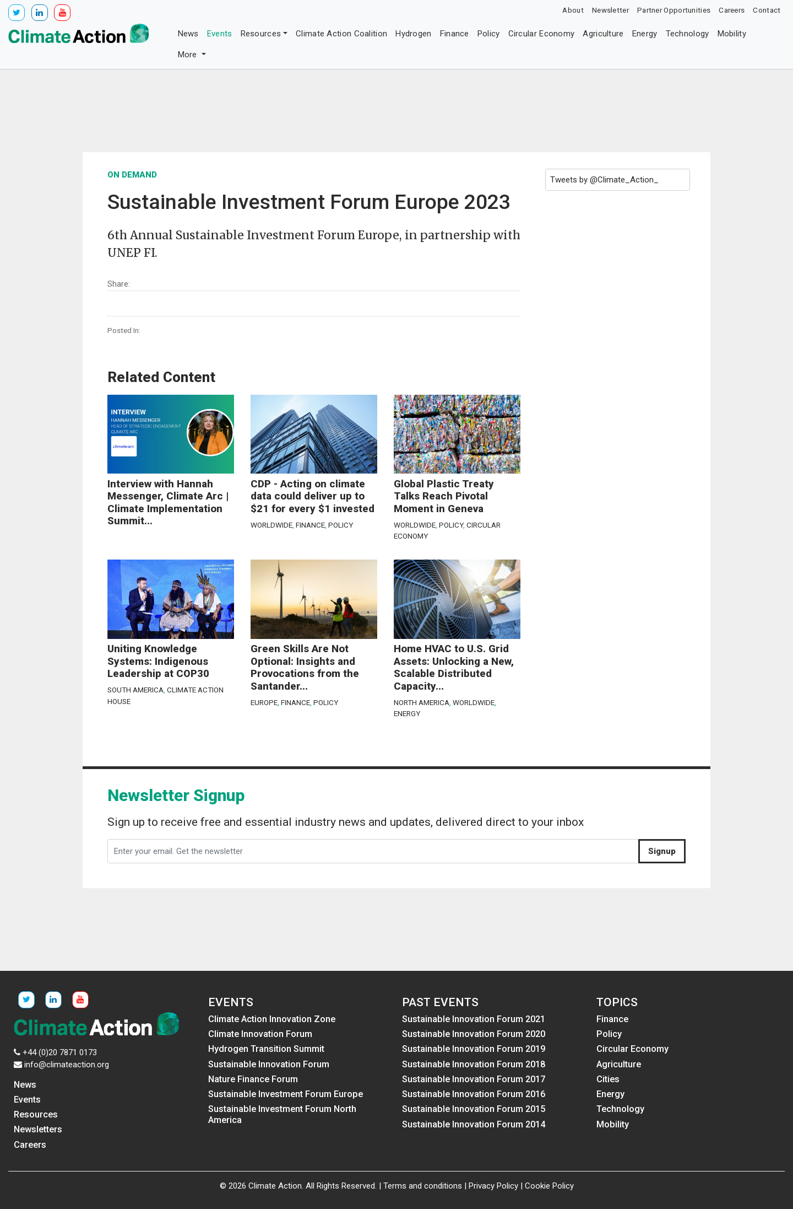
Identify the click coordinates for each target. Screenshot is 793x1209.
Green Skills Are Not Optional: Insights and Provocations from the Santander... (305, 667)
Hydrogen (413, 34)
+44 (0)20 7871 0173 (60, 1052)
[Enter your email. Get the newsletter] (373, 851)
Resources (261, 34)
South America (135, 689)
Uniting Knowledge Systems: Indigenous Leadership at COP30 (158, 661)
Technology (687, 34)
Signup (662, 851)
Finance (454, 34)
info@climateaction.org (66, 1065)
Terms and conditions (422, 1186)
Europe (264, 702)
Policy (488, 34)
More (189, 55)
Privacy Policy (493, 1186)
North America (421, 702)
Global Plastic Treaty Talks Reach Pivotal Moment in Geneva (444, 496)
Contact (766, 10)
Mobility (732, 34)
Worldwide (271, 524)
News (188, 34)
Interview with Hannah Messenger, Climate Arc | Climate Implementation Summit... (168, 503)
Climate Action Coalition (341, 34)
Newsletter (610, 10)
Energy (645, 34)
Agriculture (603, 34)
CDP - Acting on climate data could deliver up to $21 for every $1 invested (312, 496)
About (573, 10)
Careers (732, 10)
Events (219, 34)
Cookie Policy (549, 1186)
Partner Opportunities (673, 10)
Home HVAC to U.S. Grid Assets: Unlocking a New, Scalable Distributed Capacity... (454, 667)
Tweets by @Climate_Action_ (604, 180)
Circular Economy (541, 34)
